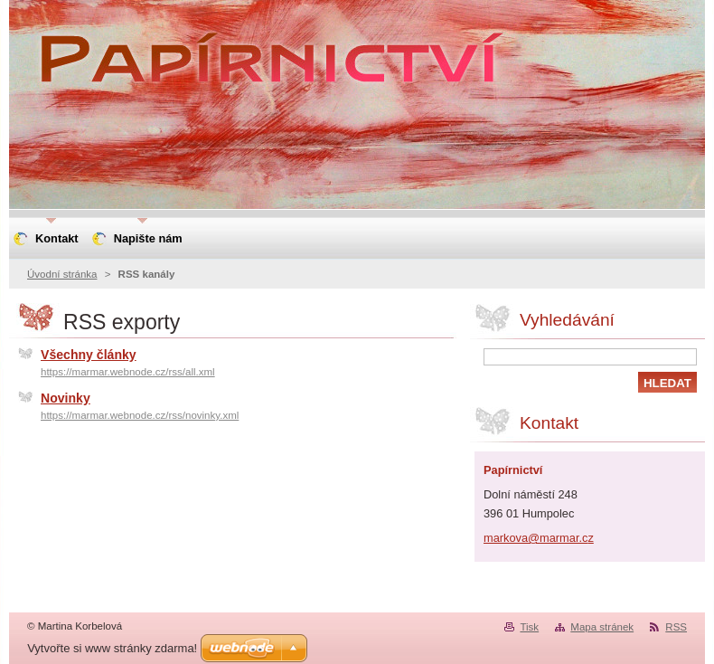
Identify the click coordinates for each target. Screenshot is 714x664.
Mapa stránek (602, 626)
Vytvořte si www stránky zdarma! (112, 648)
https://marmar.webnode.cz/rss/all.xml (128, 371)
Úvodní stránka (62, 274)
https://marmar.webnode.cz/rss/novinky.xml (140, 415)
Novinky (65, 398)
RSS (676, 626)
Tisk (529, 626)
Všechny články (88, 354)
